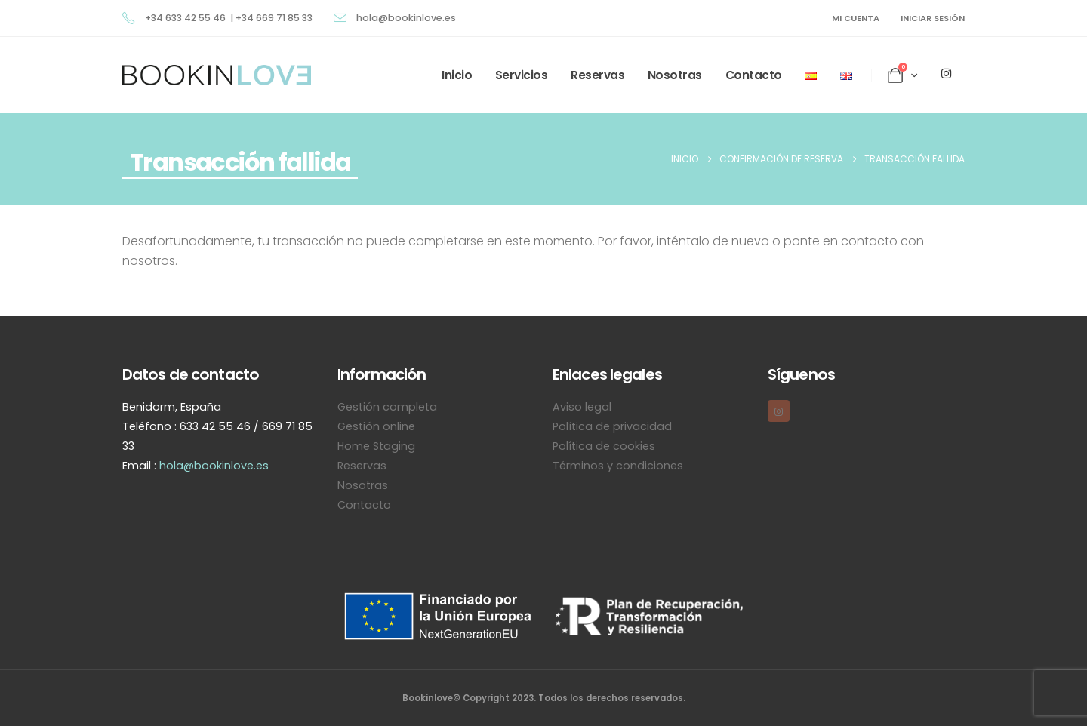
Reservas (597, 75)
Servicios (521, 75)
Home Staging (376, 446)
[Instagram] (946, 73)
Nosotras (675, 75)
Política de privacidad (612, 426)
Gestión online (376, 426)
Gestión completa (387, 406)
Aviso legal (582, 406)
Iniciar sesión (933, 18)
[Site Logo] (216, 75)
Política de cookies (604, 446)
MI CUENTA (855, 18)
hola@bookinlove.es (214, 465)
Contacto (753, 75)
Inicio (457, 75)
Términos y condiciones (618, 465)
